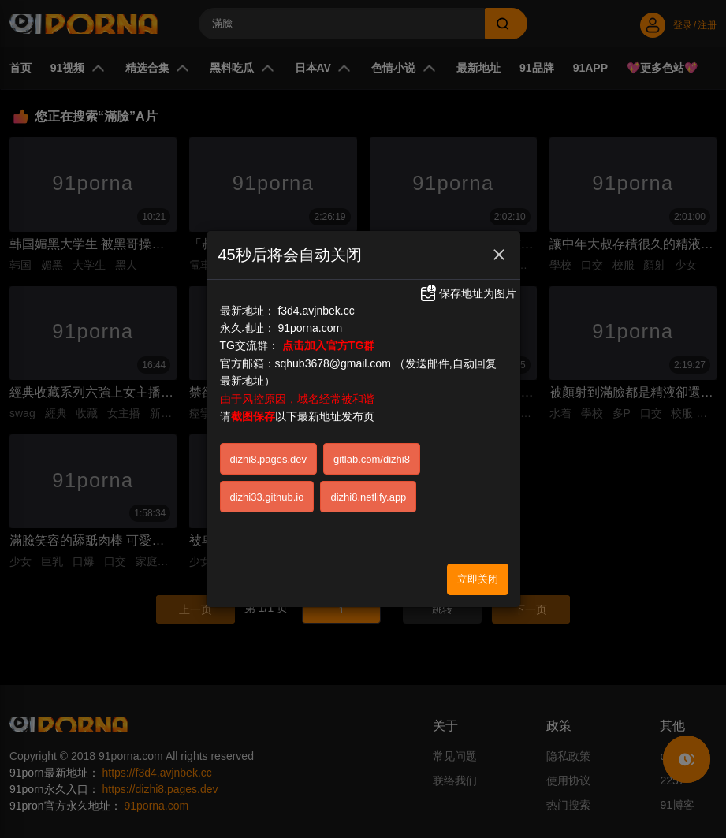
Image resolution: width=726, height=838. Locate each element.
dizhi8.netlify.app (368, 496)
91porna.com (309, 327)
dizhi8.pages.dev (268, 458)
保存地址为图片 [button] (467, 293)
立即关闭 (477, 578)
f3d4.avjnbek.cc (315, 310)
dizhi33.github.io (267, 496)
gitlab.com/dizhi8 (371, 458)
